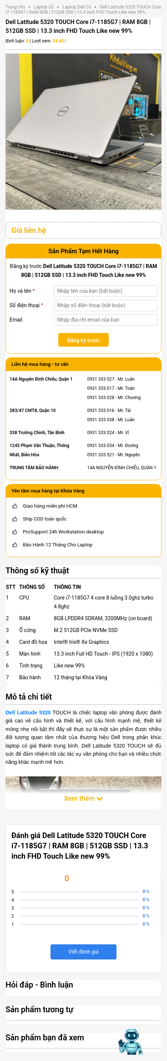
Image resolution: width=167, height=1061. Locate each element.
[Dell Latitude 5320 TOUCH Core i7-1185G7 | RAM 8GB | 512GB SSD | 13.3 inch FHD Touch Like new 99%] (83, 131)
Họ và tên (22, 291)
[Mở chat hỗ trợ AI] (131, 1042)
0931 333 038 (100, 419)
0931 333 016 (100, 410)
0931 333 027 (100, 379)
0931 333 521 (100, 454)
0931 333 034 (100, 445)
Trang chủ (15, 7)
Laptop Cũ (44, 7)
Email (16, 320)
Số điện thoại (26, 305)
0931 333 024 (100, 432)
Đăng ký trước (83, 340)
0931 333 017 (100, 388)
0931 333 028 (100, 397)
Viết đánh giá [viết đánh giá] (84, 952)
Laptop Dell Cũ (76, 7)
